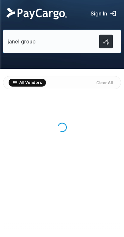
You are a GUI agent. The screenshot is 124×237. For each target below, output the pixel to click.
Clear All (104, 82)
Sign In (103, 13)
